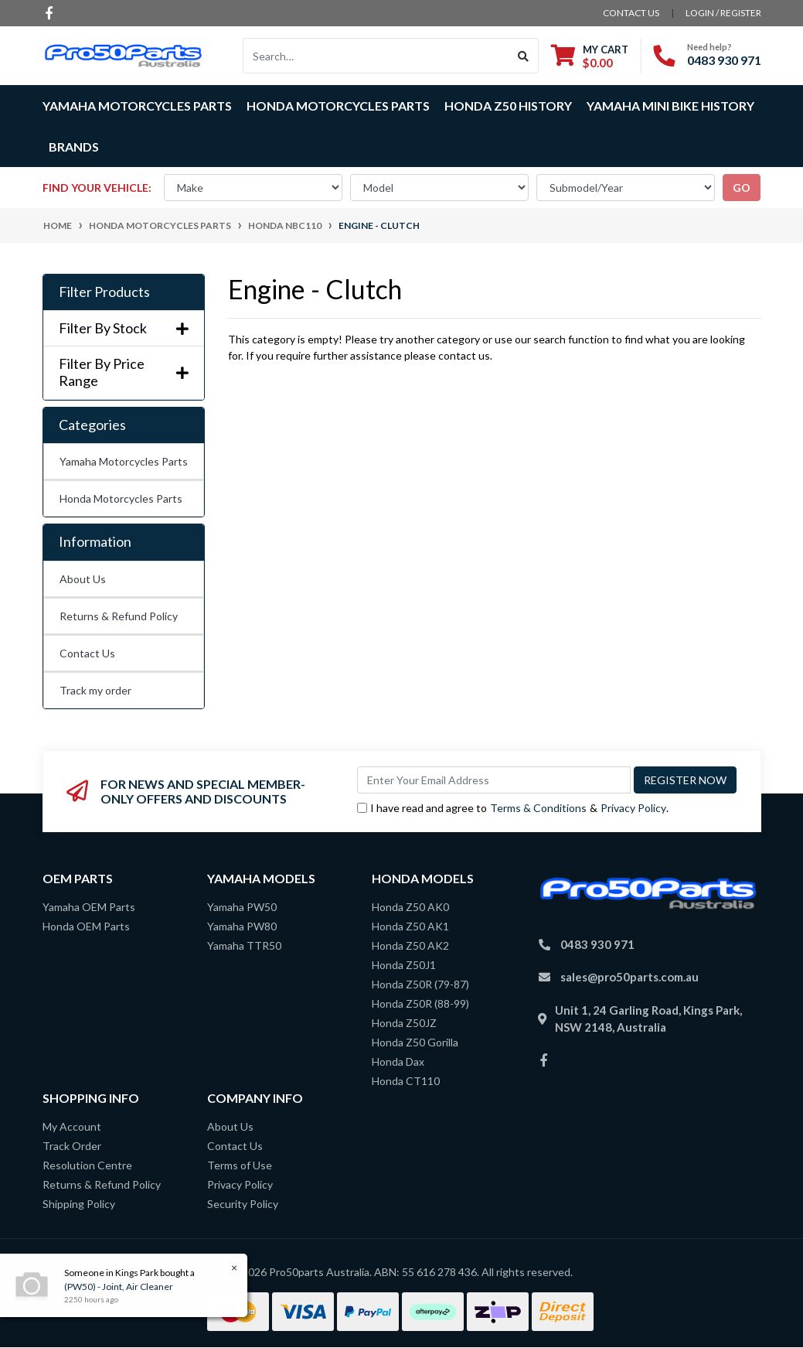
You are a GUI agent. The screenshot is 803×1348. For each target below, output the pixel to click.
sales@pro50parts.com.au (629, 977)
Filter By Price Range (124, 372)
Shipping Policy (79, 1203)
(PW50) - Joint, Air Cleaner (117, 1286)
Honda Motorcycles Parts (121, 498)
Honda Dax (398, 1061)
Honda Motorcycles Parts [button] (338, 105)
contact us (631, 13)
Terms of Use (239, 1165)
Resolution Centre (87, 1165)
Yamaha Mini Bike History (670, 105)
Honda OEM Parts (86, 926)
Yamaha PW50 (242, 906)
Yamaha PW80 (242, 926)
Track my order (95, 690)
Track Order (72, 1145)
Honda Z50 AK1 (410, 926)
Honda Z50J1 (404, 964)
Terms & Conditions (538, 807)
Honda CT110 (406, 1080)
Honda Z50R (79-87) (420, 984)
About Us (83, 578)
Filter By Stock (124, 328)
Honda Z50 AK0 (410, 906)
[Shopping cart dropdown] (589, 56)
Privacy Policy (633, 807)
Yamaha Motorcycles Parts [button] (137, 105)
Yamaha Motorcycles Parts (124, 461)
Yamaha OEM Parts (89, 906)
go (741, 187)
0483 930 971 (724, 60)
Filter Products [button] (104, 292)
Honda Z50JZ (404, 1022)
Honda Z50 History (508, 105)
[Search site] (524, 55)
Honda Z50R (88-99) (420, 1003)
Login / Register (723, 13)
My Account (72, 1126)
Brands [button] (74, 146)
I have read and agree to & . (513, 808)
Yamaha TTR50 (244, 945)
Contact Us (87, 653)
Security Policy (242, 1203)
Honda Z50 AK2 (410, 945)
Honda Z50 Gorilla (415, 1042)
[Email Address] (494, 779)
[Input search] (376, 55)
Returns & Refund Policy (119, 616)
